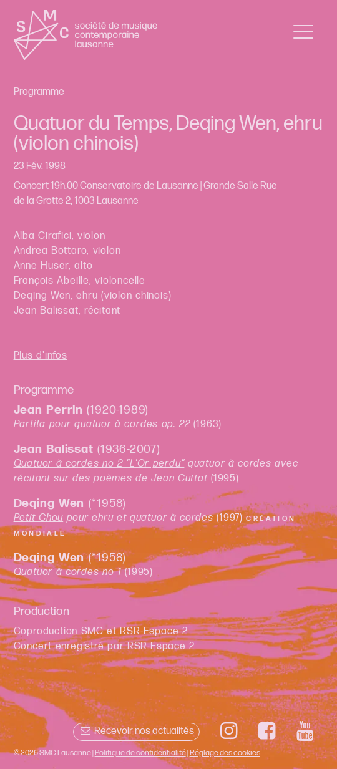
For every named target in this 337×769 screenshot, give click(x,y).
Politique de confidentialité (140, 753)
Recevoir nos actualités (136, 731)
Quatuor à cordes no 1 (68, 572)
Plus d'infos (40, 356)
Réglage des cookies (225, 753)
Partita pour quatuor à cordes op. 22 (102, 424)
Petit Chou (39, 518)
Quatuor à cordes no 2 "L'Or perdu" (99, 464)
